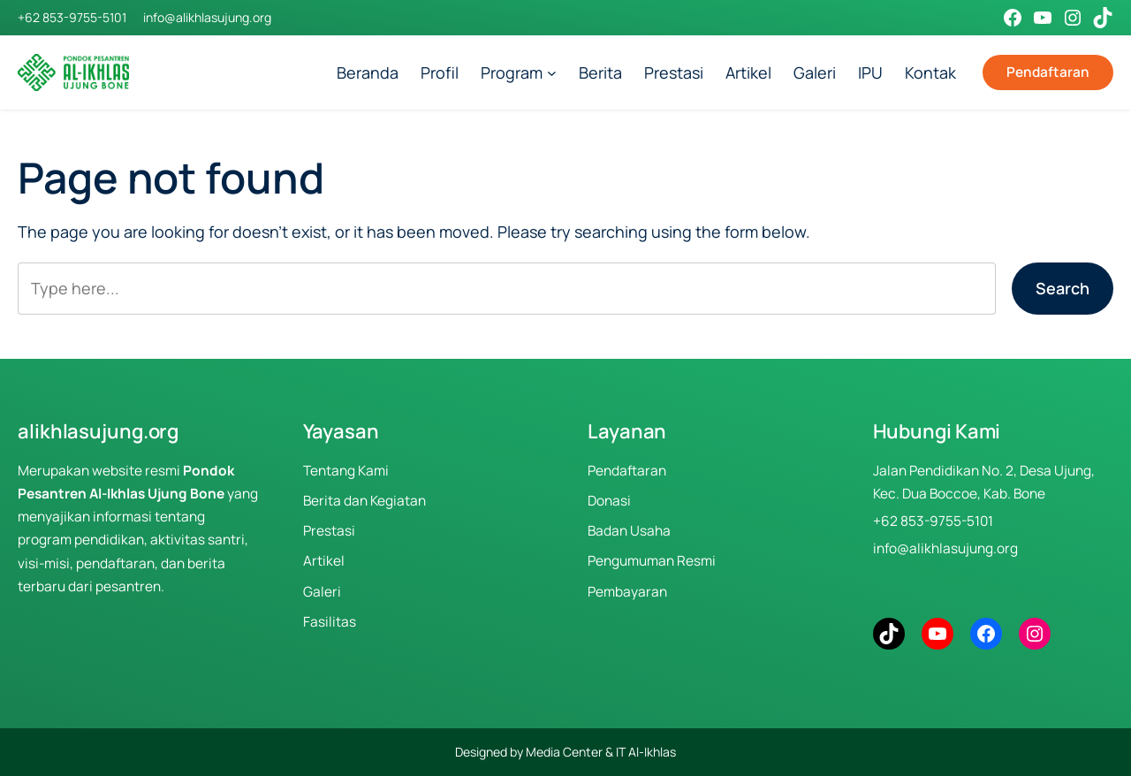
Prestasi (329, 530)
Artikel (324, 561)
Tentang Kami (346, 470)
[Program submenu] (552, 73)
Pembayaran (627, 591)
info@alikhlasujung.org (207, 17)
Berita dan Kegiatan (364, 500)
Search (1062, 288)
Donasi (609, 500)
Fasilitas (329, 621)
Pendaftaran (1047, 72)
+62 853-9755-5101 (72, 17)
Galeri (322, 591)
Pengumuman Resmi (652, 561)
